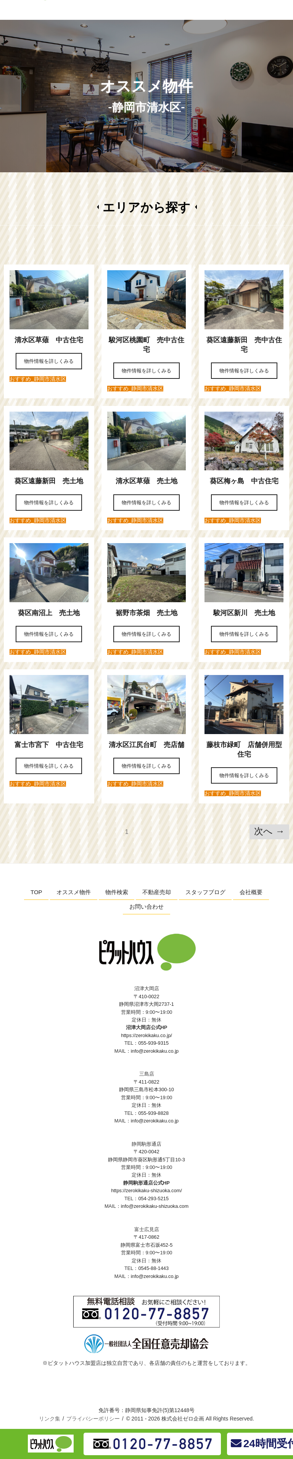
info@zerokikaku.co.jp (155, 1051)
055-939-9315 (153, 1043)
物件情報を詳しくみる (49, 361)
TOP (36, 892)
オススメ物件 (73, 892)
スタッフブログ (205, 892)
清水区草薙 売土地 (150, 481)
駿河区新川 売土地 (247, 613)
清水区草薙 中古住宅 (52, 340)
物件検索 (116, 892)
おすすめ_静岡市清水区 (38, 379)
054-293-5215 (153, 1198)
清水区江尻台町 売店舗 (150, 745)
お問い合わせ (146, 906)
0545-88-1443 (153, 1268)
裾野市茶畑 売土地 (150, 613)
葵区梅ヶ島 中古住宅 (247, 481)
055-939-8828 (153, 1113)
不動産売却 (156, 892)
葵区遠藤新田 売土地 (52, 481)
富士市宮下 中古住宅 (52, 745)
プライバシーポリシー (93, 1419)
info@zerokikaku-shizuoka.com (154, 1206)
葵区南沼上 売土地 (49, 613)
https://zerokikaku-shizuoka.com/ (146, 1190)
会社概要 (251, 892)
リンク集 (49, 1419)
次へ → (269, 831)
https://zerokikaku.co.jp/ (146, 1035)
